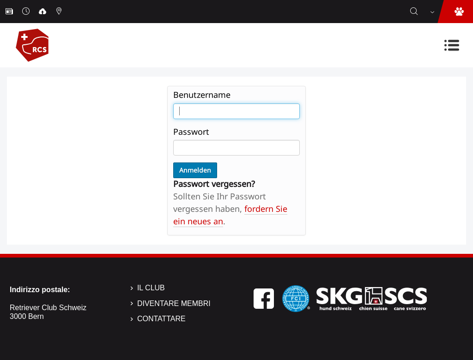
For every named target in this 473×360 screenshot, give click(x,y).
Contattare (161, 319)
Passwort (191, 131)
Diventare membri (174, 303)
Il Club (151, 288)
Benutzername (201, 94)
